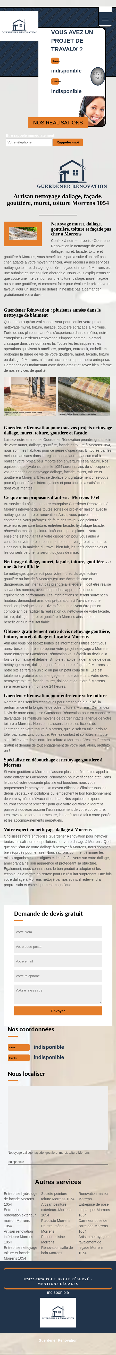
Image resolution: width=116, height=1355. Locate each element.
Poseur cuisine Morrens (53, 1239)
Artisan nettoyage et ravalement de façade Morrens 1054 (94, 1245)
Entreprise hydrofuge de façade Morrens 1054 (20, 1199)
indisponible (66, 71)
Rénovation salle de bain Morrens (57, 1250)
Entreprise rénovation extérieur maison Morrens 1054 (20, 1218)
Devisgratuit (98, 76)
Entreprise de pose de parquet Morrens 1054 (94, 1209)
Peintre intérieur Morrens (54, 1228)
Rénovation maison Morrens (93, 1196)
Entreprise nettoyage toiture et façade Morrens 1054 (20, 1252)
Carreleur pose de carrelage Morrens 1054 (93, 1225)
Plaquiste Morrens (55, 1220)
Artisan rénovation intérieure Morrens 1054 (18, 1236)
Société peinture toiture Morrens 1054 (57, 1196)
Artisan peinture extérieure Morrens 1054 (56, 1209)
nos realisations (58, 122)
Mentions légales (58, 1284)
